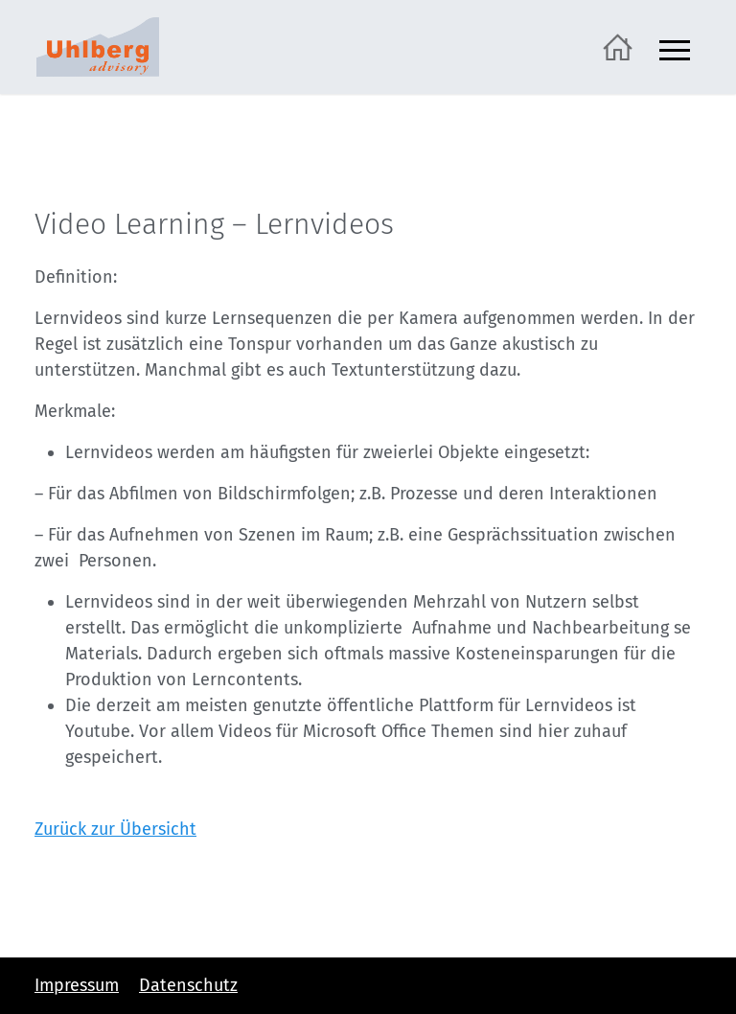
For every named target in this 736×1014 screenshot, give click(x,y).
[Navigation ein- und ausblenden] (675, 47)
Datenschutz (188, 985)
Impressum (76, 985)
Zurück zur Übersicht (115, 829)
